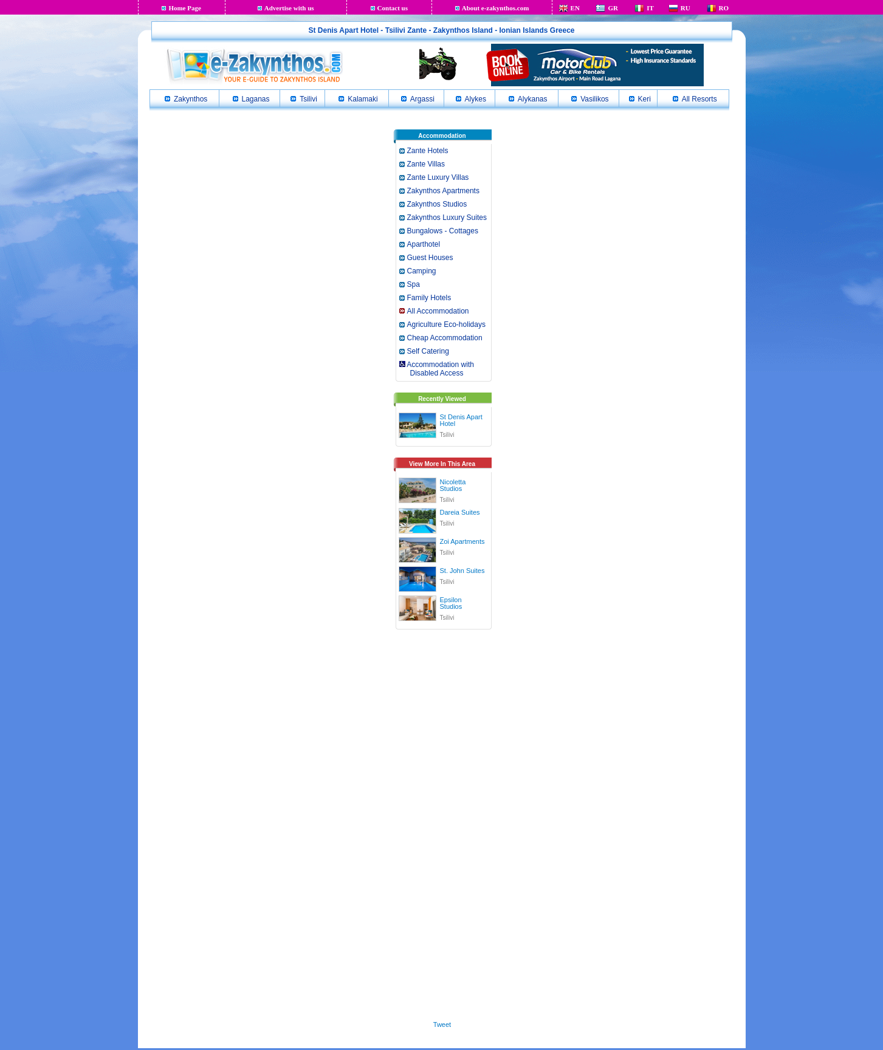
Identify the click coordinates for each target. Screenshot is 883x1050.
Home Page (184, 8)
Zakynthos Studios (437, 204)
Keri (644, 99)
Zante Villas (426, 164)
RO (724, 8)
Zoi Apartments (462, 541)
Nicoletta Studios (453, 485)
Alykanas (533, 99)
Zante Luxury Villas (438, 177)
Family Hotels (429, 297)
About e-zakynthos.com (495, 8)
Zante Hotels (427, 150)
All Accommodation (438, 311)
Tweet (442, 1024)
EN (575, 8)
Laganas (256, 99)
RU (685, 8)
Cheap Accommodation (445, 338)
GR (613, 8)
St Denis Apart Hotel (461, 420)
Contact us (392, 8)
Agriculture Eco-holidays (446, 324)
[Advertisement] (442, 822)
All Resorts (699, 99)
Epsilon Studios (451, 603)
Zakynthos (190, 99)
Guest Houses (430, 257)
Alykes (475, 99)
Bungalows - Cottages (442, 231)
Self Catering (428, 351)
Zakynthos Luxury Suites (447, 217)
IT (650, 8)
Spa (413, 284)
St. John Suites (462, 570)
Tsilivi (308, 99)
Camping (421, 271)
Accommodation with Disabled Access (436, 368)
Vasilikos (594, 99)
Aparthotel (424, 244)
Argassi (422, 99)
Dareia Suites (460, 512)
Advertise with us (289, 8)
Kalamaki (362, 99)
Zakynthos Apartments (443, 191)
